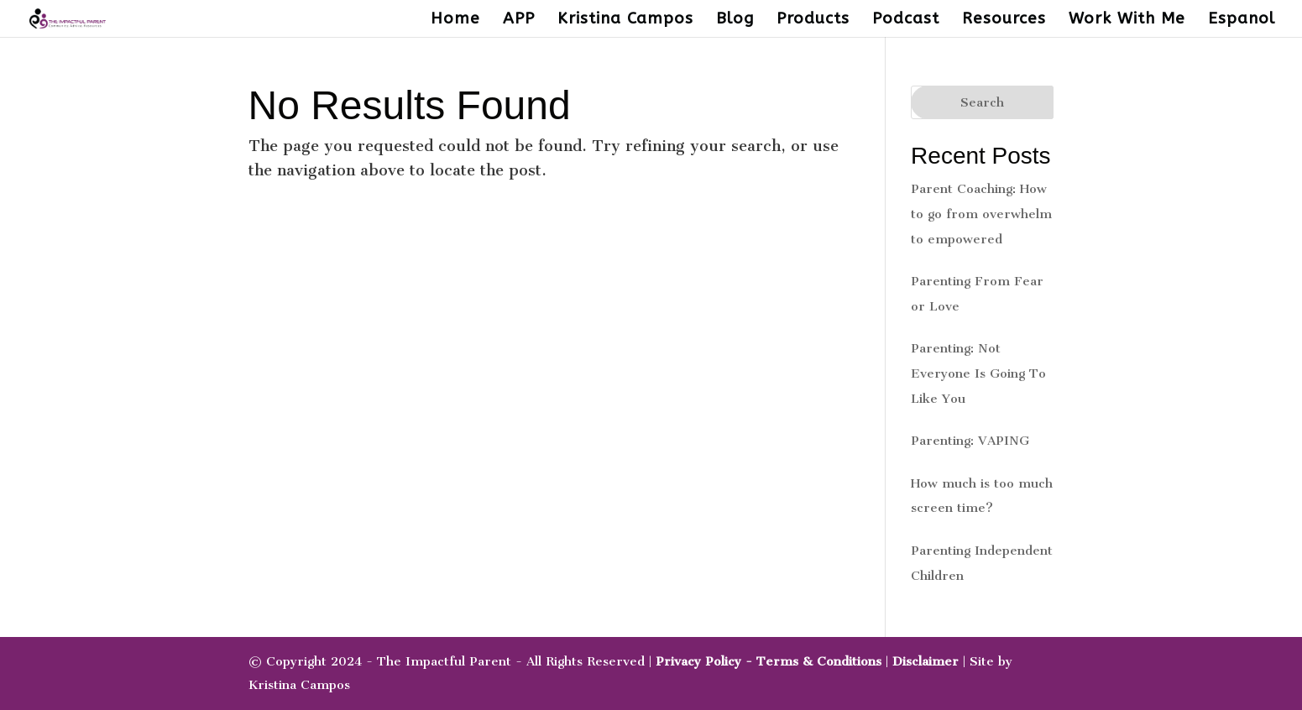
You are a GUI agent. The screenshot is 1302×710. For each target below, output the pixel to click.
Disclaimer (925, 661)
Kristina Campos (625, 20)
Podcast (905, 20)
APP (519, 20)
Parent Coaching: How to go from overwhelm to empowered (981, 214)
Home (455, 20)
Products (813, 20)
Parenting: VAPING (970, 440)
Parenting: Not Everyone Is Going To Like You (978, 373)
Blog (735, 20)
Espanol (1241, 20)
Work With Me (1127, 20)
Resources (1004, 20)
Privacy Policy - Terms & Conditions (768, 661)
